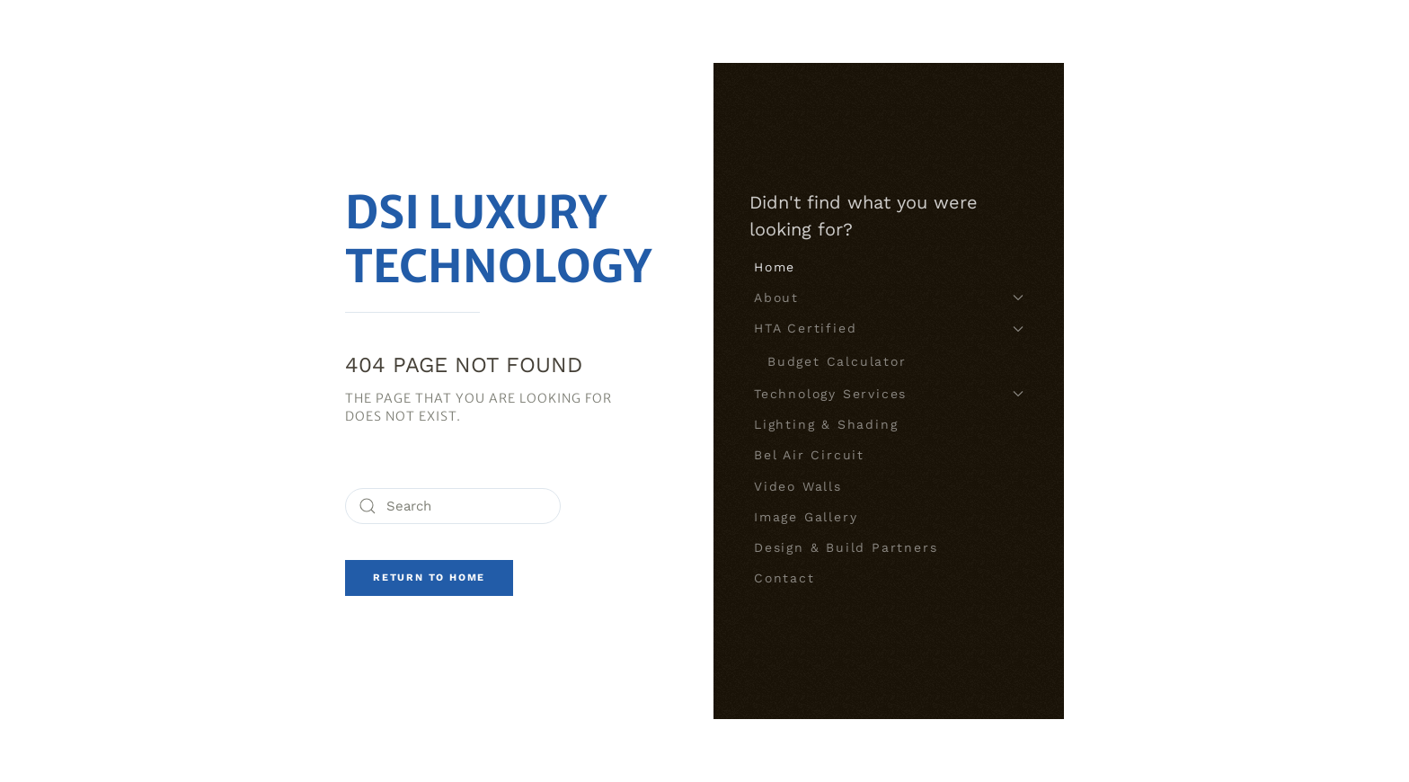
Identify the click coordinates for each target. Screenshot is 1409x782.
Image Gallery (805, 517)
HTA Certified (889, 328)
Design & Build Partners (845, 547)
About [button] (889, 297)
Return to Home (429, 577)
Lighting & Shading (826, 424)
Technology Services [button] (889, 394)
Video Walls (798, 486)
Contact (784, 578)
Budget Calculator (837, 361)
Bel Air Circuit (809, 455)
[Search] (453, 506)
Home (774, 267)
